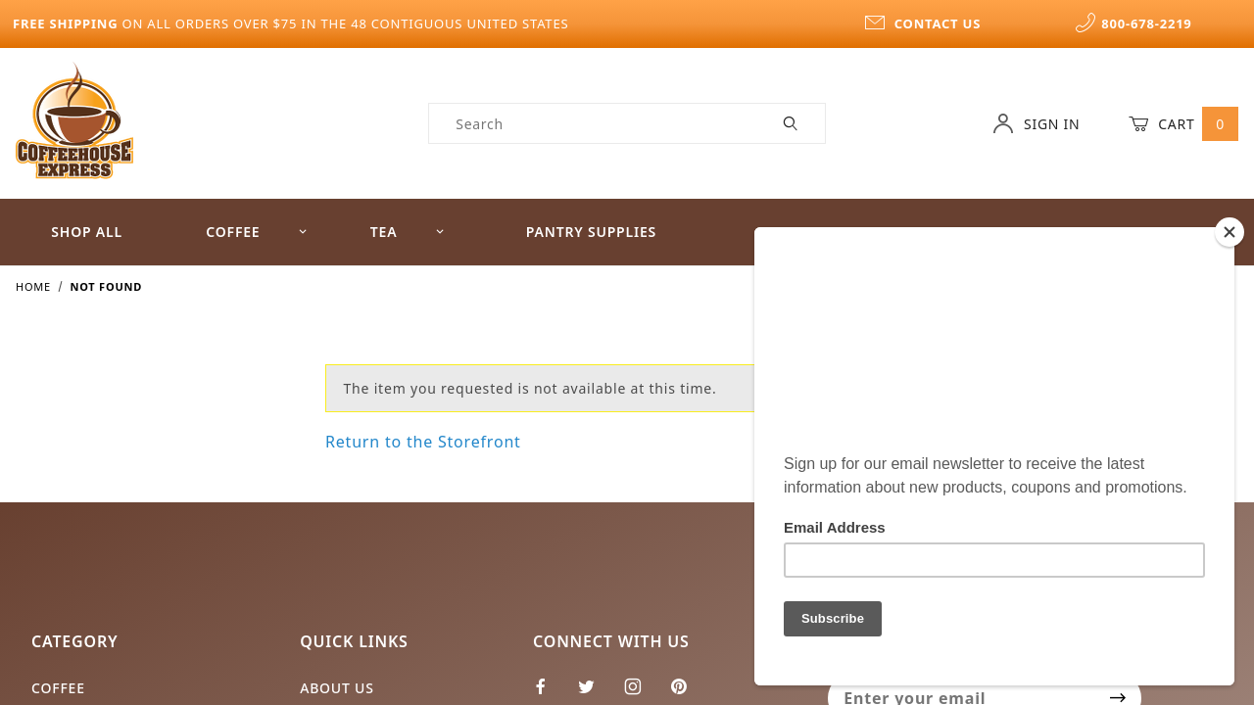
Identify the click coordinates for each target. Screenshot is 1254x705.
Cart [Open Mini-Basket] (1183, 123)
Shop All (86, 231)
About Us (337, 688)
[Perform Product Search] (791, 123)
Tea (407, 231)
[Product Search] (593, 123)
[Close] (1229, 232)
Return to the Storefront (423, 441)
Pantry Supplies (591, 231)
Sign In (1036, 123)
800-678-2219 (1133, 23)
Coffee (257, 231)
